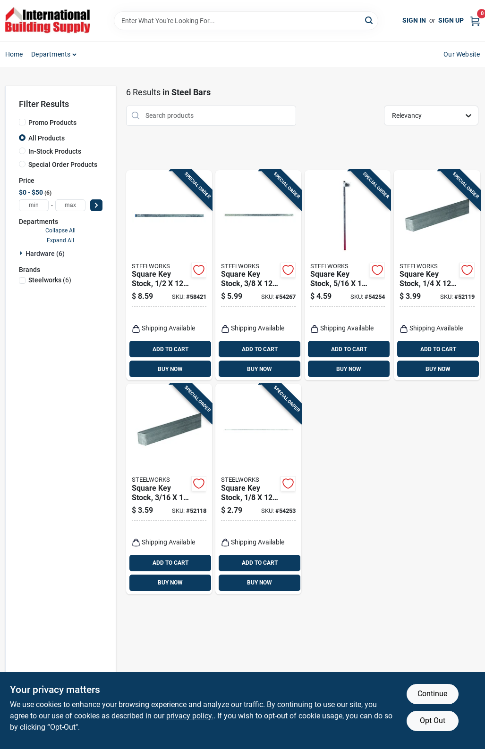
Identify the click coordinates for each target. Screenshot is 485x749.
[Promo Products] (22, 122)
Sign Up (451, 20)
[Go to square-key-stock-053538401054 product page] (437, 275)
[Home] (47, 21)
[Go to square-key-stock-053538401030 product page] (169, 489)
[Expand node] (22, 253)
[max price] (70, 205)
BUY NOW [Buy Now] (170, 369)
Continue (432, 693)
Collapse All (60, 230)
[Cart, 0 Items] (475, 20)
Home (14, 54)
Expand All (60, 240)
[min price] (34, 205)
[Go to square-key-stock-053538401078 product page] (258, 275)
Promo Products (52, 122)
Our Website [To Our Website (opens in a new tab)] (461, 54)
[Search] (369, 20)
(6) (49, 280)
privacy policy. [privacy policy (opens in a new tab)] (189, 715)
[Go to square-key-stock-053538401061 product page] (348, 275)
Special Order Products (62, 164)
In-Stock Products (54, 151)
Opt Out (432, 720)
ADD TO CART (170, 349)
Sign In (414, 20)
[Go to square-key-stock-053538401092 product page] (169, 275)
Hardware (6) (45, 253)
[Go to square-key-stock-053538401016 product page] (258, 489)
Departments (50, 54)
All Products (46, 138)
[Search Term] (246, 20)
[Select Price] (96, 205)
